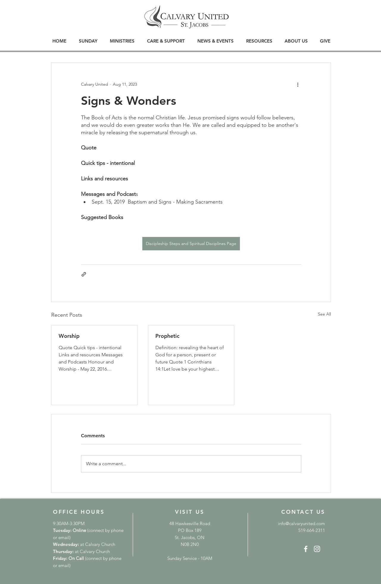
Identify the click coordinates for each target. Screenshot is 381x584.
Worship (69, 335)
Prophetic (167, 335)
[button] (88, 41)
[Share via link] (84, 274)
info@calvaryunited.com (301, 523)
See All (324, 314)
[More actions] (297, 84)
